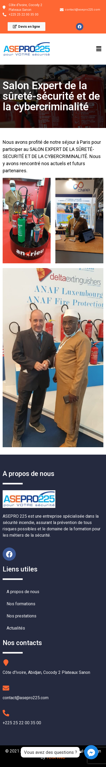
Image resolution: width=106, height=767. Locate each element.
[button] (26, 26)
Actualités (16, 628)
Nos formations (21, 603)
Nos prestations (21, 615)
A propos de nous (23, 591)
